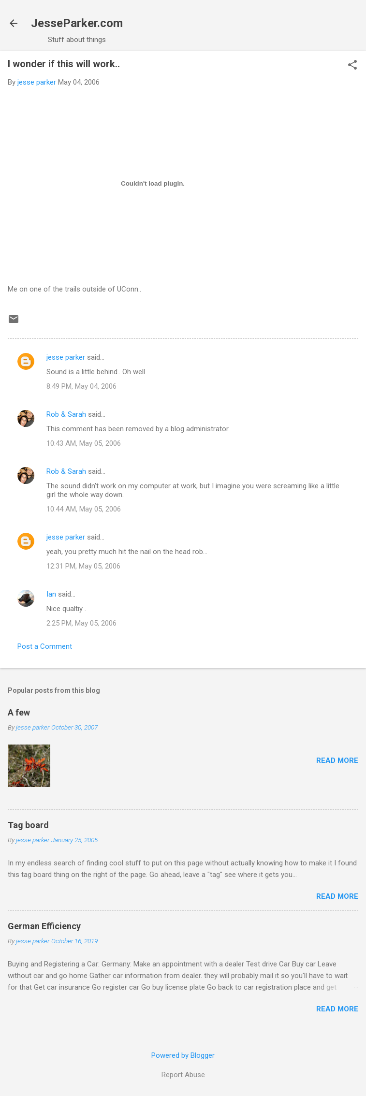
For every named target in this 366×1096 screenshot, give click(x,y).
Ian (51, 594)
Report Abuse (183, 1074)
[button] (352, 66)
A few (19, 712)
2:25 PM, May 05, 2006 (81, 623)
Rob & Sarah (66, 414)
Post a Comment (44, 646)
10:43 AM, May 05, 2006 (83, 443)
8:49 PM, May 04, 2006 (81, 386)
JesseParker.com (77, 23)
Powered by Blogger (183, 1055)
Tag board (28, 825)
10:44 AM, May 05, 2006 (83, 509)
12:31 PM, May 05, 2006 (83, 566)
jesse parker (65, 357)
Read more (337, 760)
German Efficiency (44, 926)
